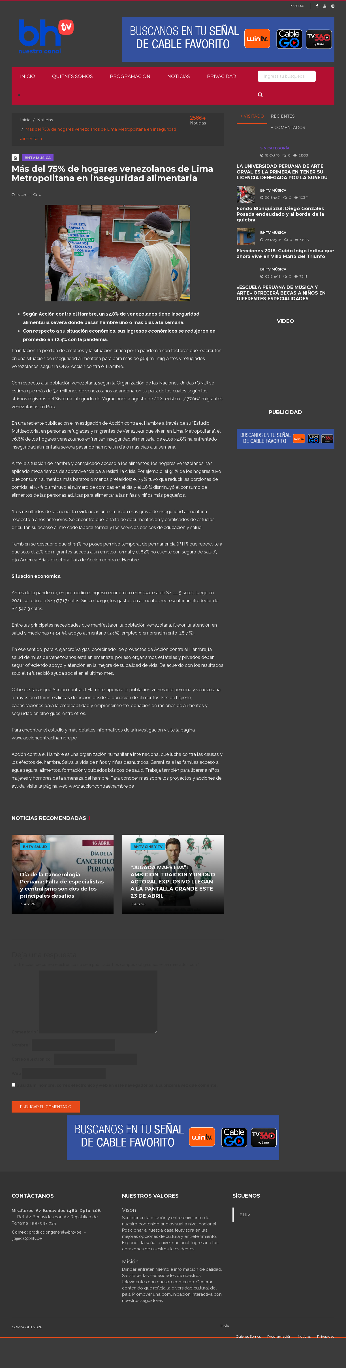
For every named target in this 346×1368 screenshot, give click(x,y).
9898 (302, 240)
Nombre (21, 1045)
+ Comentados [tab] (288, 127)
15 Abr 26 (27, 904)
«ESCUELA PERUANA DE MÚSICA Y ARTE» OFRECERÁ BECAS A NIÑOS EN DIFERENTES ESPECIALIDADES (281, 293)
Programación (130, 76)
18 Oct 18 (270, 155)
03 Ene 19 (270, 276)
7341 (300, 276)
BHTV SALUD (35, 847)
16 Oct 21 (21, 195)
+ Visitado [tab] (252, 116)
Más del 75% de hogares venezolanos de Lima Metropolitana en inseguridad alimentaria (112, 173)
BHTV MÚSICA (38, 158)
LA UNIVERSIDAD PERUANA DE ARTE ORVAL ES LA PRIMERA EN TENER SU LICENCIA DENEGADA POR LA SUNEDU (282, 172)
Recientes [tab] (283, 116)
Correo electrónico (32, 1059)
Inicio (27, 76)
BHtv (245, 1214)
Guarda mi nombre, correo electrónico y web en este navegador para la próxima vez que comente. (117, 1085)
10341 (301, 197)
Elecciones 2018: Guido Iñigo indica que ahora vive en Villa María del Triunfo (285, 253)
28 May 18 (270, 240)
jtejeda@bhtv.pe (27, 1238)
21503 (300, 155)
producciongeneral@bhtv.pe (55, 1232)
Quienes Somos (72, 76)
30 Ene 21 (270, 197)
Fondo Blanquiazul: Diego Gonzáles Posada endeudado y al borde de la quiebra (280, 214)
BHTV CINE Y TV (148, 847)
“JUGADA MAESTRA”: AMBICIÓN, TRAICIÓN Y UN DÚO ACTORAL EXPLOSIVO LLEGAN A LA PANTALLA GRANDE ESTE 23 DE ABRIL (173, 881)
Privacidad (221, 76)
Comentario (25, 1032)
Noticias (178, 76)
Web (16, 1073)
